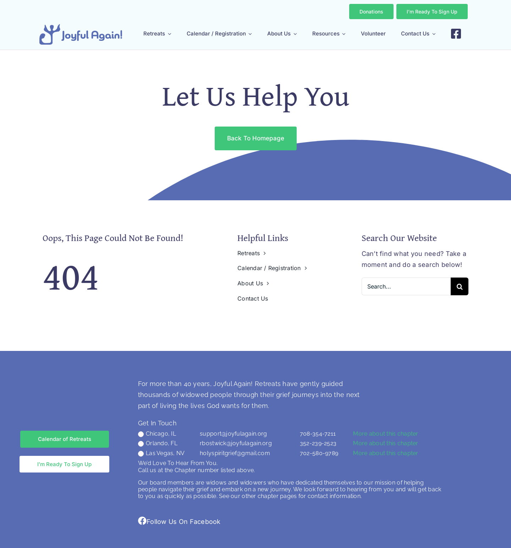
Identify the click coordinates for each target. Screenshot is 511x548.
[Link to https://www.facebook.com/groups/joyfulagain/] (142, 520)
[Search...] (406, 286)
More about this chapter (385, 433)
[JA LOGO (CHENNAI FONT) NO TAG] (80, 27)
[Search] (459, 286)
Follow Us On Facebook (184, 521)
